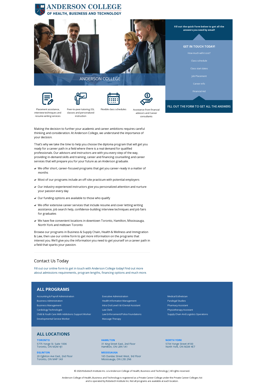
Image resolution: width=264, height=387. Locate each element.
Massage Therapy (111, 318)
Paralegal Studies (176, 300)
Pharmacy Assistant (177, 305)
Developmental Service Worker (53, 318)
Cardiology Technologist (49, 309)
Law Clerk (107, 309)
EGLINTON (43, 352)
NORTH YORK (174, 340)
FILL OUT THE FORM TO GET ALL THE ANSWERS (199, 106)
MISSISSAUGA (109, 352)
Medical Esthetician (177, 296)
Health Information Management (119, 300)
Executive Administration (115, 296)
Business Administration (50, 300)
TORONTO (43, 340)
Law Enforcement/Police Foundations (122, 314)
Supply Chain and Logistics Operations (187, 314)
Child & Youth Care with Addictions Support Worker (64, 314)
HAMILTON (108, 340)
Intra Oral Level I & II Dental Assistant (121, 305)
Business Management (49, 305)
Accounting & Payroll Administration (55, 296)
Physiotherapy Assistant (180, 309)
